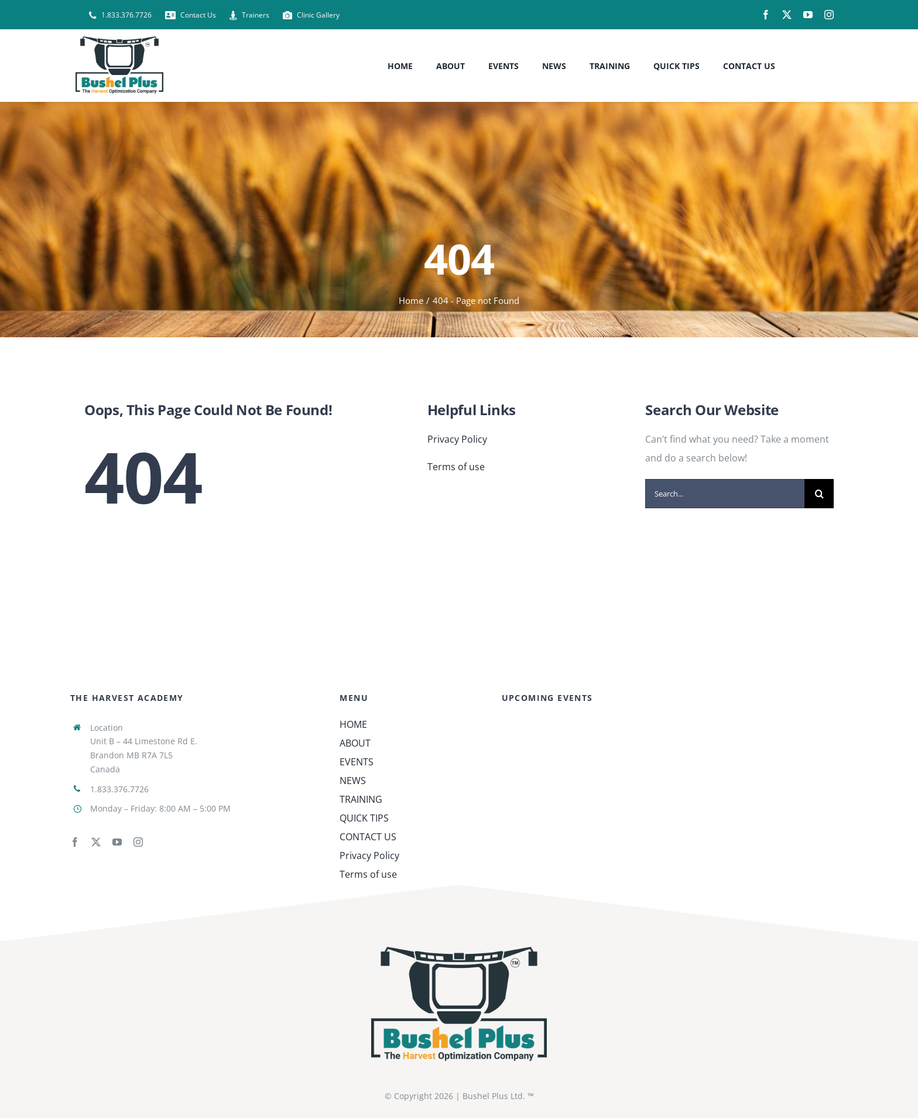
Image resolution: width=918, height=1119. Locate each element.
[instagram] (829, 14)
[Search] (819, 493)
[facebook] (765, 14)
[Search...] (724, 493)
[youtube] (808, 14)
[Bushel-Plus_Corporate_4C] (459, 951)
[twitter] (787, 14)
